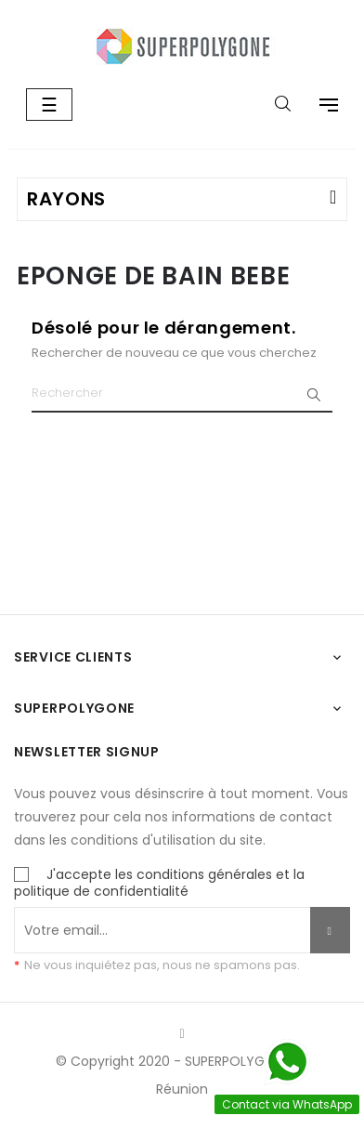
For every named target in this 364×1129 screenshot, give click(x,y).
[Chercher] (182, 394)
